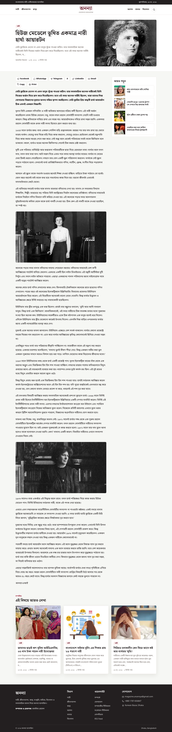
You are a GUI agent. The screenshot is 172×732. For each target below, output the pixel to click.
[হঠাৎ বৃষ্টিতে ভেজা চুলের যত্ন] (134, 116)
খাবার (137, 9)
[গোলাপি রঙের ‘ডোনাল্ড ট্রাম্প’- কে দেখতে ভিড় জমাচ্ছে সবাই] (134, 103)
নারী (17, 9)
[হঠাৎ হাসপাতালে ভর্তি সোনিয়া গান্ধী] (134, 90)
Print (32, 84)
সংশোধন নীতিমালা (102, 710)
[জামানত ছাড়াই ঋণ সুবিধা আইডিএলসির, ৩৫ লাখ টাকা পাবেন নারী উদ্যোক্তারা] (38, 639)
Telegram (56, 78)
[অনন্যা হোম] (86, 9)
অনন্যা (21, 693)
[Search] (153, 9)
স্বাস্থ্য (35, 9)
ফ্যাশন (130, 9)
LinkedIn (78, 78)
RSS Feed (99, 719)
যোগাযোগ (98, 702)
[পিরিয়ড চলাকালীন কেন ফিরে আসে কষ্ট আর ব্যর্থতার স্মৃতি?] (133, 639)
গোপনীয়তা (99, 714)
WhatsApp (39, 78)
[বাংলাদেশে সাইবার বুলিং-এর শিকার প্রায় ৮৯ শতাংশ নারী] (86, 639)
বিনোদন (145, 9)
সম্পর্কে (97, 697)
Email (92, 78)
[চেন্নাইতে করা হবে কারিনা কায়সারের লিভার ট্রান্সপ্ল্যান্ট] (134, 128)
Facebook (23, 78)
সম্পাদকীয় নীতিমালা (102, 706)
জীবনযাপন (26, 9)
